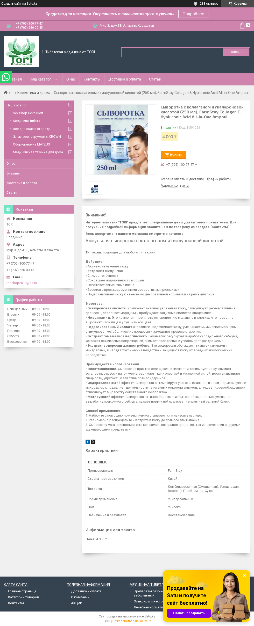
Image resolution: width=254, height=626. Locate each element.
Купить (176, 154)
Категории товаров (23, 597)
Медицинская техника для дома (38, 152)
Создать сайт (11, 3)
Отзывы (13, 173)
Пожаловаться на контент (131, 621)
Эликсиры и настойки (151, 601)
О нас (71, 79)
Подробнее (193, 13)
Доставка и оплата (124, 79)
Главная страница (22, 591)
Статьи (155, 79)
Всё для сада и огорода (32, 129)
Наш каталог (40, 79)
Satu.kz (150, 616)
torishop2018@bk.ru (21, 283)
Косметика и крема (33, 93)
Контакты (92, 79)
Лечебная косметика (150, 607)
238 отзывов (209, 3)
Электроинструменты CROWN (37, 137)
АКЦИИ (76, 603)
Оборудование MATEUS (31, 144)
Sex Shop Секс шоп (28, 113)
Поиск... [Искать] (236, 52)
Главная (15, 79)
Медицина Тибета (26, 121)
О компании (80, 597)
